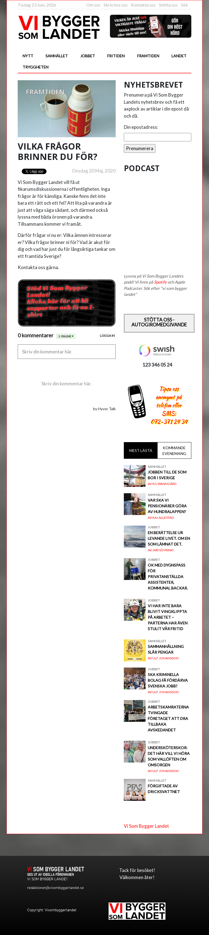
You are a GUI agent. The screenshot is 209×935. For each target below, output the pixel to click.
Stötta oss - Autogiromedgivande (159, 322)
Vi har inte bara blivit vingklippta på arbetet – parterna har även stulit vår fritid (168, 617)
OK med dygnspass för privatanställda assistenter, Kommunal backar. (168, 576)
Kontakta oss (143, 4)
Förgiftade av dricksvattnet (164, 789)
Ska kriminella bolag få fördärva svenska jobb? (168, 680)
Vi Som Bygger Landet (146, 826)
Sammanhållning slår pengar (166, 649)
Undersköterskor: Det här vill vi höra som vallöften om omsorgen (169, 756)
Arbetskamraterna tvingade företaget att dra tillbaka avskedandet (168, 718)
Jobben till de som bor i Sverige (167, 475)
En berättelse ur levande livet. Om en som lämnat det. (169, 538)
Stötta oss (168, 4)
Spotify (160, 281)
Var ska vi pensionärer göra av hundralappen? (167, 506)
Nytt (28, 55)
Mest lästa (140, 450)
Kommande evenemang (174, 450)
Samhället (56, 55)
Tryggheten (35, 67)
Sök (184, 4)
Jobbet (87, 55)
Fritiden (116, 55)
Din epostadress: (141, 127)
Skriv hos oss (116, 4)
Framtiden (148, 55)
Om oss (93, 4)
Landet (178, 55)
